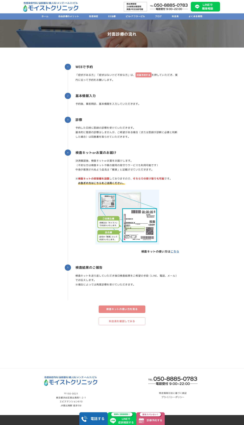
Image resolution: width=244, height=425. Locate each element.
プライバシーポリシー (172, 397)
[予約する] (150, 418)
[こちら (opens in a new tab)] (175, 251)
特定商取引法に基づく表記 (173, 393)
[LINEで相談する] (122, 418)
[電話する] (93, 418)
